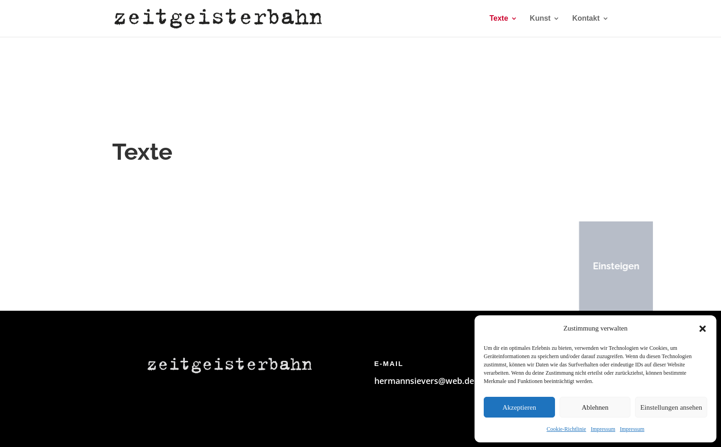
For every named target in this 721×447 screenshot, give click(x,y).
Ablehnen (595, 407)
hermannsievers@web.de (424, 380)
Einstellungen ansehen (671, 407)
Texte (498, 18)
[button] (702, 328)
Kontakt (586, 18)
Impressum (603, 429)
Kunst (540, 18)
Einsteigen (607, 266)
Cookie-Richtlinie (566, 429)
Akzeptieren (519, 407)
